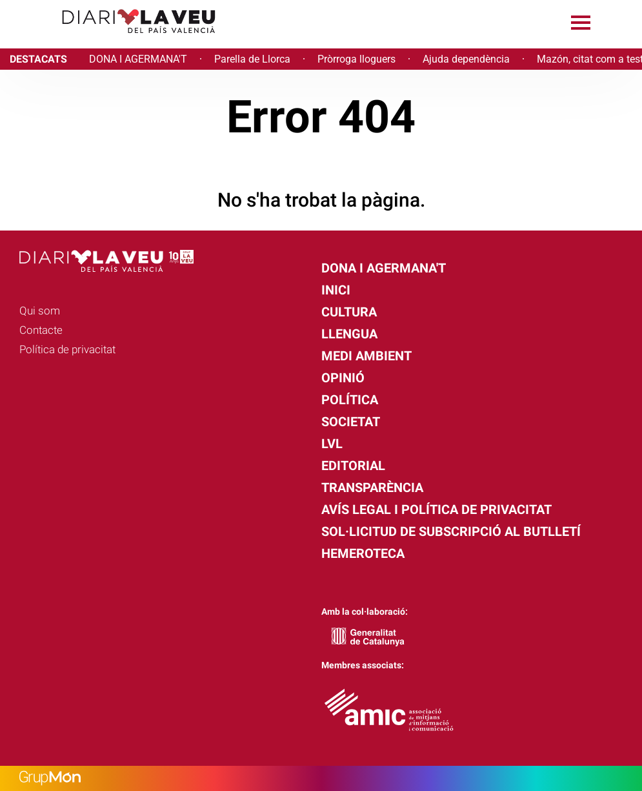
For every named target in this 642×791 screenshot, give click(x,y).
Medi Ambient (366, 356)
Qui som (39, 310)
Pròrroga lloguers (356, 59)
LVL (332, 443)
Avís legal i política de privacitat (436, 509)
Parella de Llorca (252, 59)
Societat (350, 421)
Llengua (349, 334)
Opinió (343, 377)
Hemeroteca (363, 553)
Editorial (353, 465)
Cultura (349, 312)
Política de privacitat (67, 349)
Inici (335, 290)
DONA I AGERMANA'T (138, 59)
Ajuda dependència (466, 59)
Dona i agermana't (383, 268)
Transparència (372, 487)
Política (349, 399)
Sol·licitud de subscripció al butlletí (451, 531)
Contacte (41, 330)
